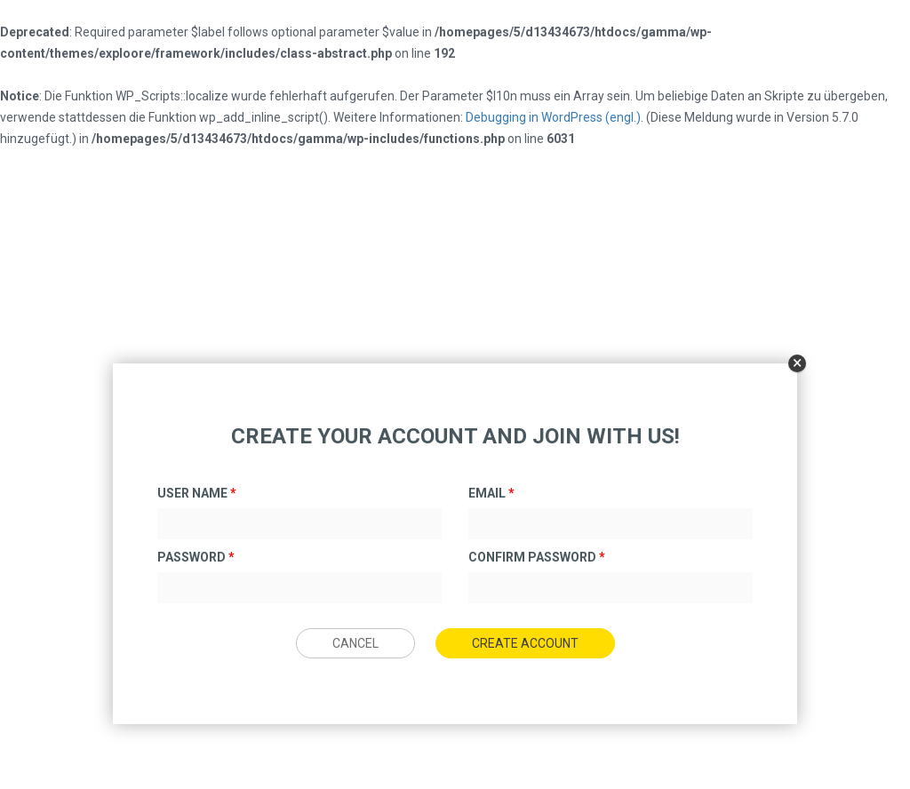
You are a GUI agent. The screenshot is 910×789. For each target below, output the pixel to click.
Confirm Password (536, 557)
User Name (196, 493)
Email (491, 493)
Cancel (355, 643)
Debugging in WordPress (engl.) (553, 117)
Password (196, 557)
